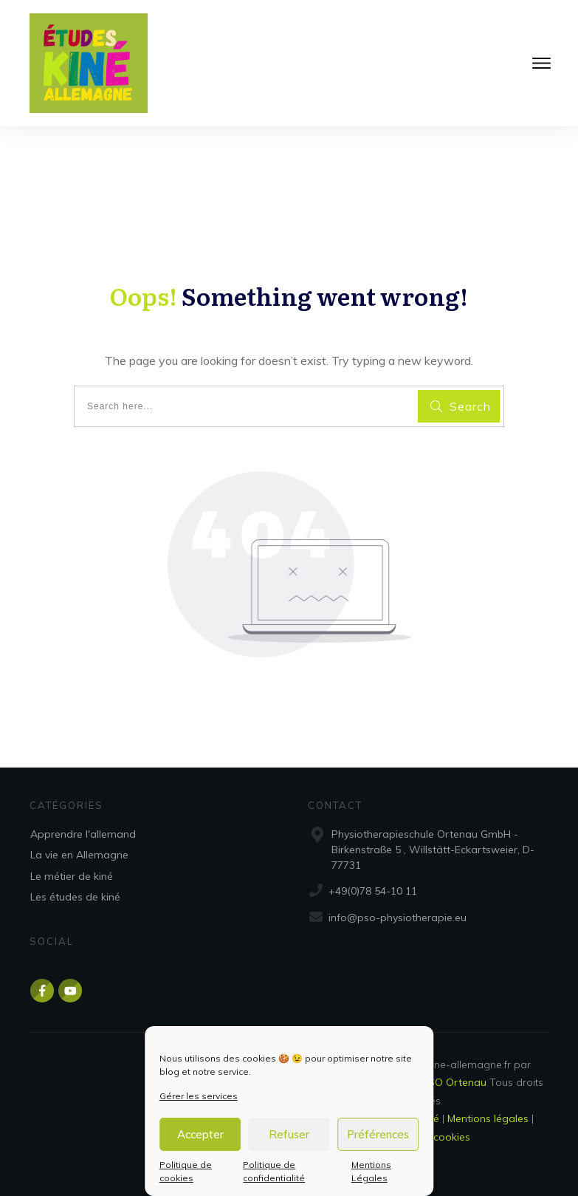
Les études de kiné (75, 896)
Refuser (289, 1134)
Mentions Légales (371, 1171)
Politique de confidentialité (274, 1171)
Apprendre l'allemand (83, 834)
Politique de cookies (185, 1171)
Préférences (378, 1134)
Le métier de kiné (71, 876)
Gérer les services (198, 1095)
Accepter (200, 1134)
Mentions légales (488, 1118)
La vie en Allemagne (79, 854)
